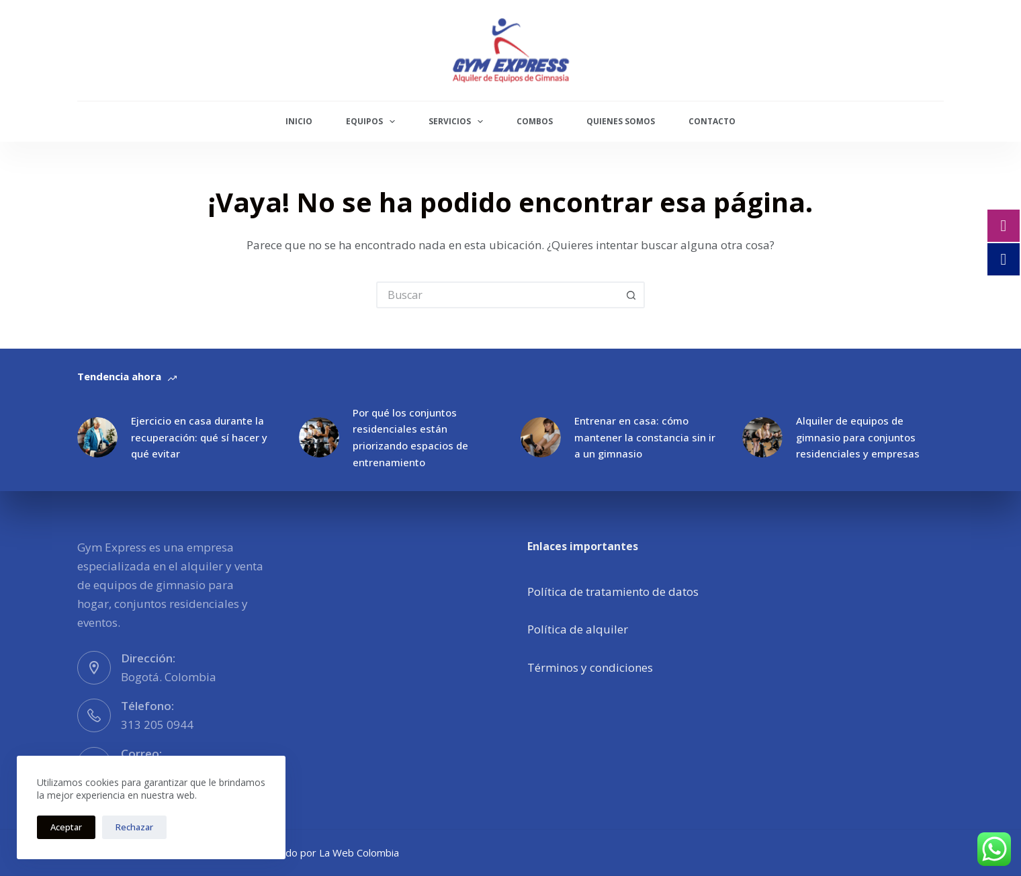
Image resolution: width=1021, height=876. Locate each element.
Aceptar (66, 827)
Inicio (298, 121)
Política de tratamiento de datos (613, 591)
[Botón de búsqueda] (631, 294)
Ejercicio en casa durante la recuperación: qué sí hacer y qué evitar (199, 437)
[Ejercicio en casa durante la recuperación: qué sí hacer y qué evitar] (97, 437)
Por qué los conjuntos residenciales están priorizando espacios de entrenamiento (410, 437)
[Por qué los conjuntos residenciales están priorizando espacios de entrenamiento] (319, 437)
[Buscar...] (497, 294)
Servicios (458, 122)
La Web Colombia (359, 852)
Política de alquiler (577, 629)
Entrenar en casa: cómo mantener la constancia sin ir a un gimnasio (644, 437)
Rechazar (134, 827)
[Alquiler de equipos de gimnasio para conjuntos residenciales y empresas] (762, 437)
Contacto (712, 121)
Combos (535, 121)
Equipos (373, 122)
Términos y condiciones (590, 667)
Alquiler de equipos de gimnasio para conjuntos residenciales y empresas (858, 437)
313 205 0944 (157, 724)
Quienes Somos (620, 121)
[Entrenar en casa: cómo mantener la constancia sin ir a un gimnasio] (541, 437)
